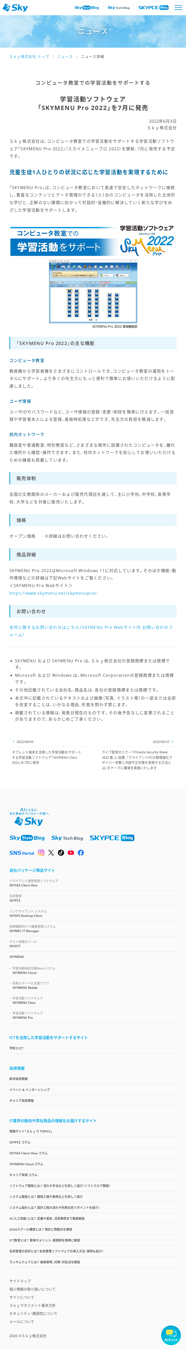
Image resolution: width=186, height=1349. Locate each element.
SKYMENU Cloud (94, 970)
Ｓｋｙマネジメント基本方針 (32, 1305)
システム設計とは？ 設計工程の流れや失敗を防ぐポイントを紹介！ (54, 1208)
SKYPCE (93, 898)
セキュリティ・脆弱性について (33, 1313)
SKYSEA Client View (93, 883)
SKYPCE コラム (19, 1142)
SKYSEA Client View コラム (28, 1153)
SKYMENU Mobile (94, 985)
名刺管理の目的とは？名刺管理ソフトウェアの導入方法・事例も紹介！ (56, 1251)
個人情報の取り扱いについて (32, 1289)
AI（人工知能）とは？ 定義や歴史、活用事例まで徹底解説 (47, 1218)
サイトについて (21, 1297)
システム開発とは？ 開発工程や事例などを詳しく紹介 (46, 1197)
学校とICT (16, 1048)
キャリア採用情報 (21, 1101)
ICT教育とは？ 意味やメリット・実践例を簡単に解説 (44, 1240)
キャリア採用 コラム (23, 1175)
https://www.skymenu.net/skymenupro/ (53, 593)
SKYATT (93, 943)
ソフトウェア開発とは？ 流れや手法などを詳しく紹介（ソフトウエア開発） (59, 1186)
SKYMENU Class (94, 1000)
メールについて (21, 1321)
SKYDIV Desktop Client (93, 913)
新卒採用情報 (18, 1079)
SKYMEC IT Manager (93, 928)
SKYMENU (16, 957)
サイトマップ (20, 1281)
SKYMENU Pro (94, 1015)
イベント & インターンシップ (29, 1090)
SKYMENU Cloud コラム (26, 1164)
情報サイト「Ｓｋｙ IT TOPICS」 (30, 1131)
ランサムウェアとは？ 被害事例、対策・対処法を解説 (44, 1262)
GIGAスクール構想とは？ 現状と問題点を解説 (40, 1229)
